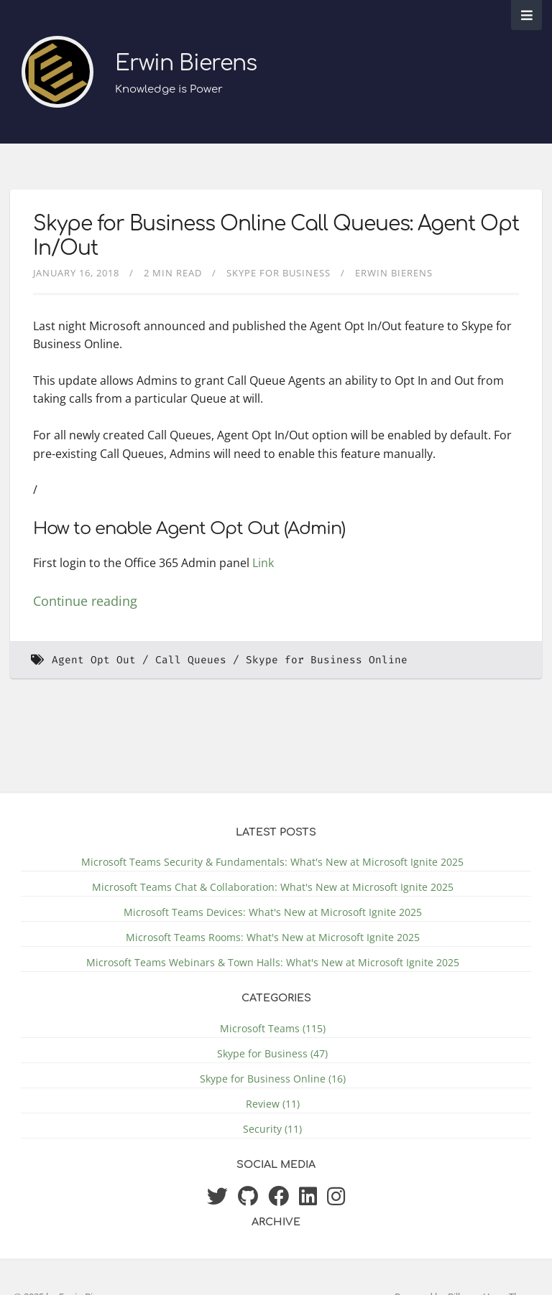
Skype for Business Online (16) (273, 1078)
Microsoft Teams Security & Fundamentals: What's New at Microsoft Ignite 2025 (272, 862)
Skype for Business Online (327, 660)
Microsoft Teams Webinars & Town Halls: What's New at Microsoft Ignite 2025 (272, 962)
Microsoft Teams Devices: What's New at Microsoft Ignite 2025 (273, 912)
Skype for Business (278, 272)
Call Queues (190, 660)
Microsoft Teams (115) (273, 1028)
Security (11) (272, 1129)
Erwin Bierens (186, 63)
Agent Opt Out (94, 660)
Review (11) (273, 1104)
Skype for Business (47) (272, 1053)
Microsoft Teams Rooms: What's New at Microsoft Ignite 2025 (273, 937)
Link (263, 563)
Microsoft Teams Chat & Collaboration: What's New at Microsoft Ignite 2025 (273, 887)
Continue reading (85, 600)
